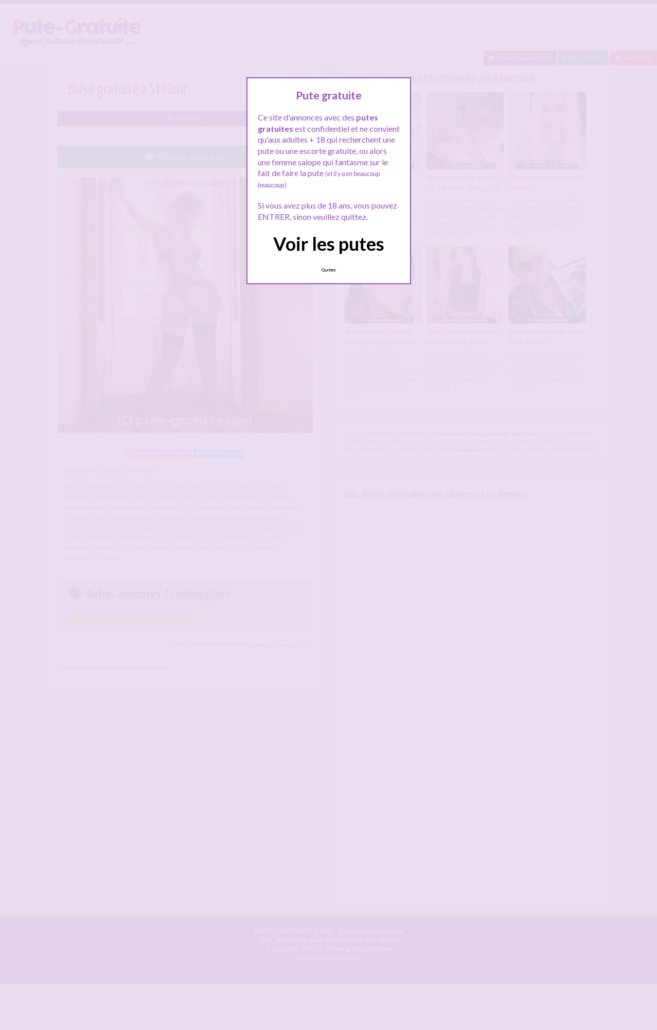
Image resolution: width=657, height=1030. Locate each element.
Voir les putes (328, 243)
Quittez (328, 269)
